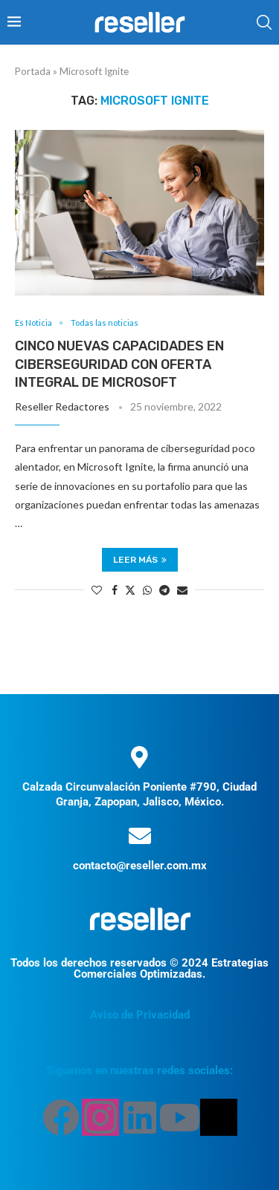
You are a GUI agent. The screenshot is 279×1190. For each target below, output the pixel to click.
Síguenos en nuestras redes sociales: (139, 1070)
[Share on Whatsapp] (147, 589)
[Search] (264, 22)
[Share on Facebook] (115, 589)
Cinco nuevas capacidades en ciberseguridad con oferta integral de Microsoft (119, 364)
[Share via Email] (182, 589)
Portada (33, 71)
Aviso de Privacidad (140, 1014)
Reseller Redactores (62, 406)
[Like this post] (97, 589)
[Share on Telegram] (164, 589)
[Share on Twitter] (130, 589)
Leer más (140, 560)
